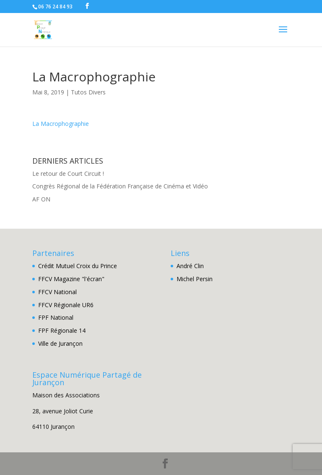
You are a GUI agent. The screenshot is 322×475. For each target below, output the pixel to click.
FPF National (55, 317)
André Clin (190, 266)
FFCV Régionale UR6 (65, 305)
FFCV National (57, 292)
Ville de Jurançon (60, 343)
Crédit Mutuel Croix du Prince (77, 266)
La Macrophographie (60, 124)
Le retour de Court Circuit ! (68, 173)
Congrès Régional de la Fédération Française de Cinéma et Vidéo (120, 186)
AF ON (41, 199)
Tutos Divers (88, 92)
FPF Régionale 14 (62, 330)
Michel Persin (195, 279)
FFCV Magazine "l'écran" (71, 279)
